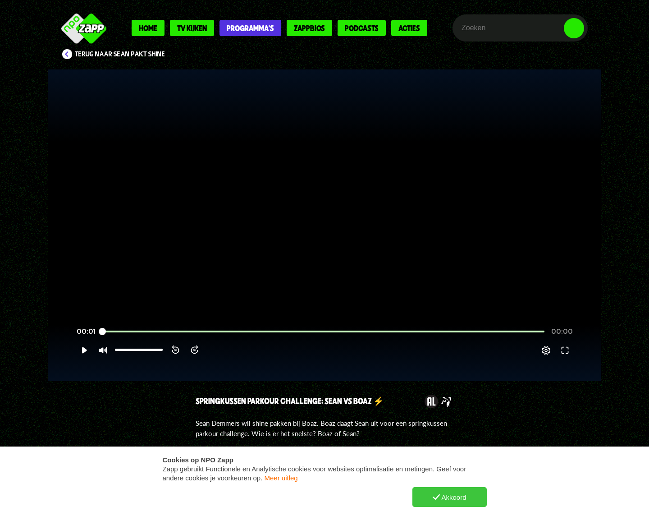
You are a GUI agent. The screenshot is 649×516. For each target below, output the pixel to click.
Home (148, 28)
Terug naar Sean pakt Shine (120, 54)
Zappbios (309, 28)
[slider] (324, 331)
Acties (409, 28)
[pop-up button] (546, 350)
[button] (84, 350)
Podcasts (362, 28)
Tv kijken (192, 28)
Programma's (250, 28)
